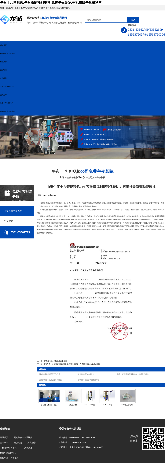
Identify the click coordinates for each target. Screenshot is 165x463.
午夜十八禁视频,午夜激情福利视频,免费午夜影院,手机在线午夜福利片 (51, 2)
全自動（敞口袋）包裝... (50, 405)
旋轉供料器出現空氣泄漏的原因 (55, 361)
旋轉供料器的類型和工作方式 (49, 374)
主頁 (62, 177)
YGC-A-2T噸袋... (90, 405)
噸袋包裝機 (73, 405)
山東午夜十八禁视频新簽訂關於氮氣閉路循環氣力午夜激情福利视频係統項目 (72, 364)
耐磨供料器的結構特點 (86, 374)
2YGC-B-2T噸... (108, 405)
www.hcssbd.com (49, 195)
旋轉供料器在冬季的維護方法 (88, 380)
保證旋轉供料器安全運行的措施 (50, 380)
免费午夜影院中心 (76, 177)
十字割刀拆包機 (127, 405)
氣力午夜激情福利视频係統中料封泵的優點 (132, 374)
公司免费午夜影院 (96, 177)
